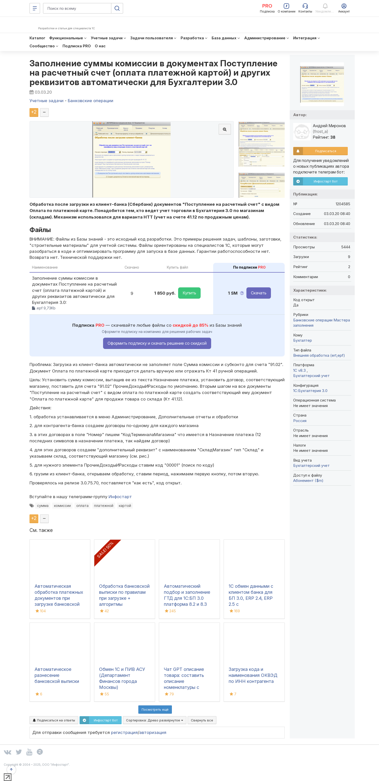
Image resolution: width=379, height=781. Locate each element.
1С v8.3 (300, 370)
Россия (299, 420)
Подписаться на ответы (54, 720)
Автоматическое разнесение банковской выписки (57, 675)
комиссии (62, 505)
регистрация (124, 732)
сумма (43, 505)
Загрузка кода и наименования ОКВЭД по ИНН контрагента (253, 675)
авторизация (152, 732)
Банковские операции (312, 320)
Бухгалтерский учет (311, 375)
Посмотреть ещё (155, 709)
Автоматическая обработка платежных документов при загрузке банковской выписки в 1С (59, 598)
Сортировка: (154, 720)
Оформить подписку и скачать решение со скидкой (157, 343)
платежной (103, 505)
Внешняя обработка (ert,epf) (319, 355)
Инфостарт (120, 496)
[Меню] (35, 8)
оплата (82, 505)
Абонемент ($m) (308, 480)
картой (125, 505)
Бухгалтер (302, 340)
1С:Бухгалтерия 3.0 (310, 390)
